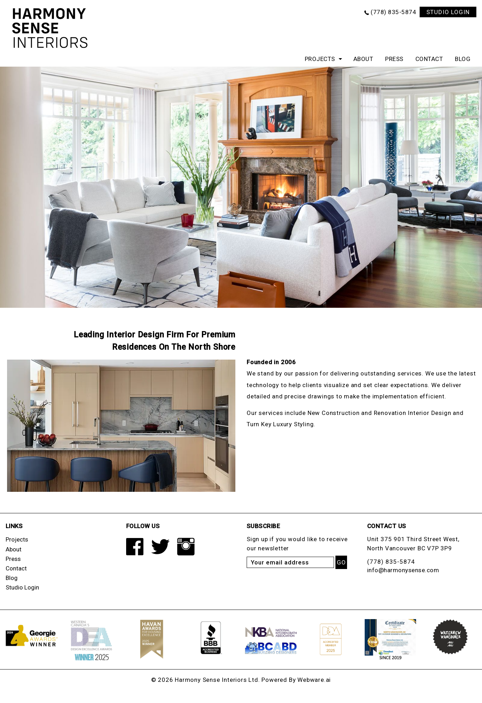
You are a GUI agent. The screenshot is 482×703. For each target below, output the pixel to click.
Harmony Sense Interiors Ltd (216, 679)
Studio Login (22, 587)
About (363, 58)
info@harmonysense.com (403, 570)
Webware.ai (314, 679)
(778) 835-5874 (393, 12)
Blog (462, 58)
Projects (320, 58)
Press (394, 58)
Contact (429, 58)
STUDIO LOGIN (448, 12)
